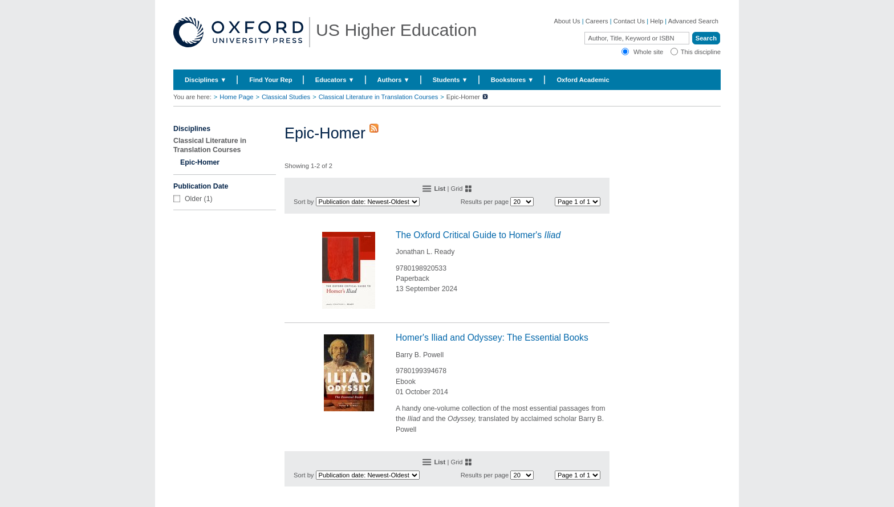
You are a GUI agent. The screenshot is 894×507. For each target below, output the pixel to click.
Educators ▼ (335, 79)
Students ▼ (450, 79)
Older (193, 199)
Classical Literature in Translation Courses (378, 96)
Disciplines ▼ (205, 79)
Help (656, 21)
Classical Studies (286, 96)
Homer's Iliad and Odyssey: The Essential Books (492, 337)
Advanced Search (693, 21)
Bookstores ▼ (512, 79)
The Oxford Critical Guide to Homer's (478, 235)
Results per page (485, 201)
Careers (597, 21)
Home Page (236, 96)
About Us (567, 21)
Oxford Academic (582, 79)
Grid (456, 188)
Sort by (304, 201)
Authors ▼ (393, 79)
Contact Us (629, 21)
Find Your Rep (270, 79)
